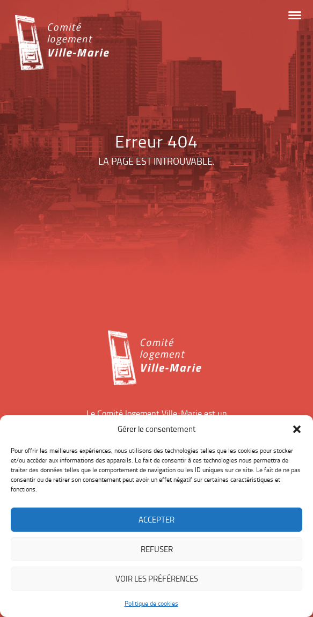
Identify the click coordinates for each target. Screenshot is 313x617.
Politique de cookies (151, 603)
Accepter (156, 519)
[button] (297, 429)
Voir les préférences (156, 578)
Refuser (157, 549)
